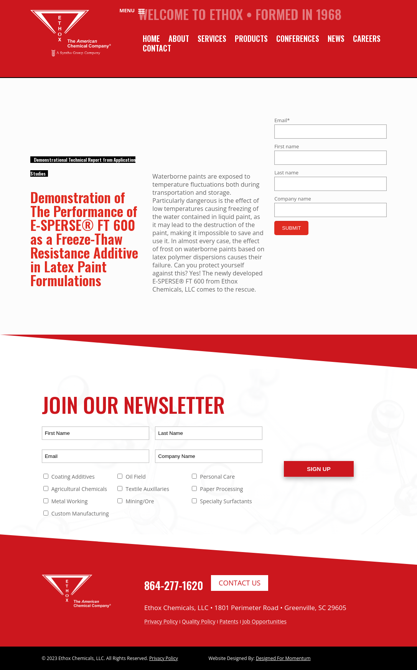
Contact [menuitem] (157, 48)
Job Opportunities (264, 621)
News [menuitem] (336, 39)
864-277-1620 (173, 585)
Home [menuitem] (151, 39)
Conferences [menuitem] (297, 39)
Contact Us (239, 582)
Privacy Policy (161, 621)
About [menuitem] (178, 39)
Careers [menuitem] (367, 39)
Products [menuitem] (251, 39)
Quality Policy (199, 621)
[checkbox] (153, 497)
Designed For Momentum (283, 658)
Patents (228, 621)
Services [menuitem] (212, 39)
